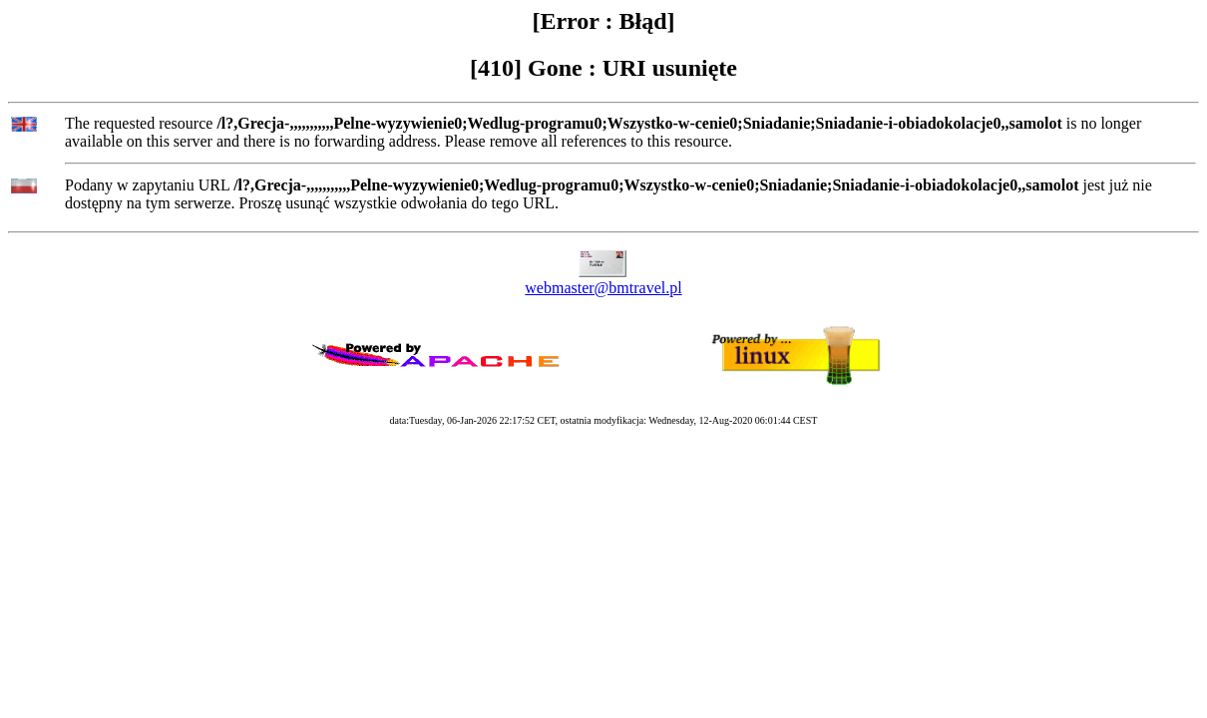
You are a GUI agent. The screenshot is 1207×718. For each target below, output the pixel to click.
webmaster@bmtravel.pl (603, 287)
